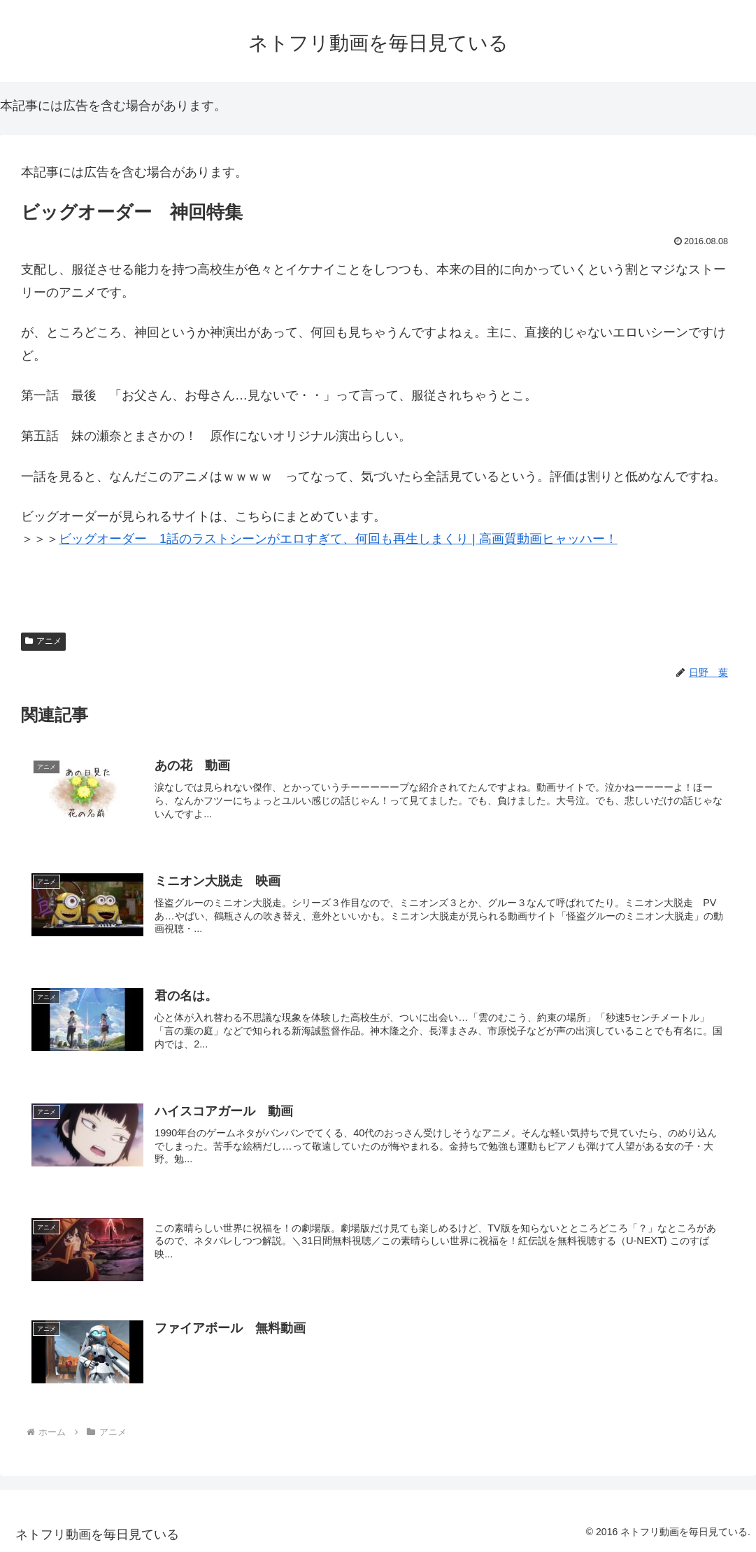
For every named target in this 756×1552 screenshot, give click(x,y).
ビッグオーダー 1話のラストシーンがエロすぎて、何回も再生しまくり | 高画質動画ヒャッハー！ (338, 539)
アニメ (43, 641)
